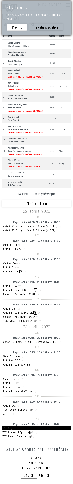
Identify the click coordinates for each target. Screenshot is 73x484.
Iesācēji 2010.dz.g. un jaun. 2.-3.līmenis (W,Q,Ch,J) (29, 230)
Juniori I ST (8, 383)
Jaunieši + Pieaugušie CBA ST (18, 294)
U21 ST (6, 428)
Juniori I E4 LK (10, 248)
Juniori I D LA (9, 286)
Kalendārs (36, 463)
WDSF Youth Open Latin (15, 436)
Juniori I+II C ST (11, 360)
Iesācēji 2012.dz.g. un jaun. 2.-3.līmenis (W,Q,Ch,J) (29, 226)
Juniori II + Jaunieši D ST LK (17, 290)
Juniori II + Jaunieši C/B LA (17, 391)
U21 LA (6, 413)
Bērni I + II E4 (9, 244)
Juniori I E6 (8, 267)
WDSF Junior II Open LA (15, 432)
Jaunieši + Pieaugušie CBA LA (18, 316)
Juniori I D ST (9, 308)
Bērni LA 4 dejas (11, 356)
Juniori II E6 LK (10, 271)
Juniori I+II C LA (11, 387)
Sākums (36, 458)
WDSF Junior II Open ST (15, 409)
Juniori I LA (8, 405)
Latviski (29, 475)
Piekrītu (17, 27)
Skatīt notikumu (36, 203)
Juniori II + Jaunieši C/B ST (17, 364)
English (44, 475)
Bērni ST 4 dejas (11, 379)
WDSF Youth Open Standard (17, 320)
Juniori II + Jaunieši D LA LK (17, 312)
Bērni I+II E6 (9, 263)
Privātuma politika (46, 27)
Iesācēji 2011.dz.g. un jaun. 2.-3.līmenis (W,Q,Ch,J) (29, 341)
